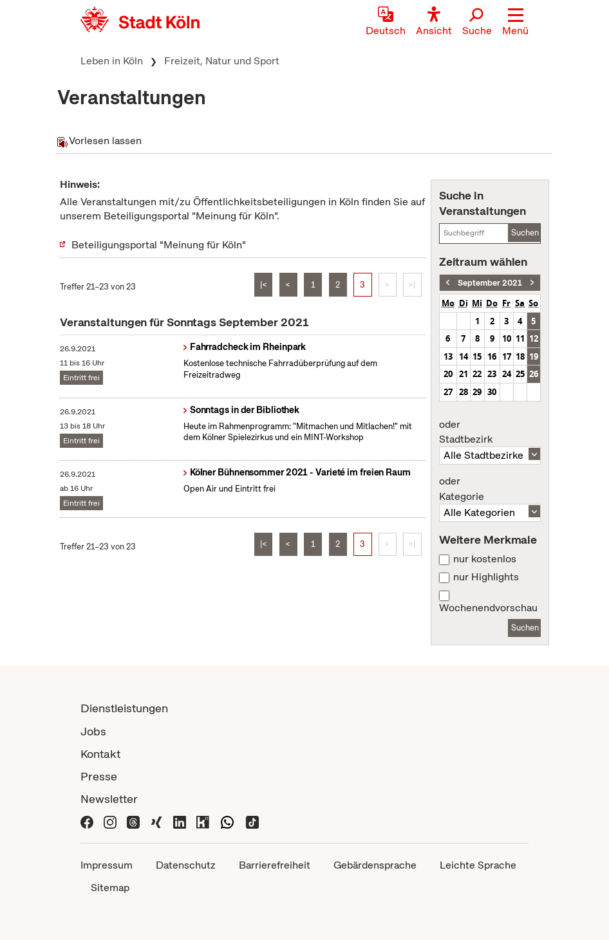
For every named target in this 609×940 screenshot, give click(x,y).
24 (506, 374)
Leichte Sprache (478, 865)
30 (491, 392)
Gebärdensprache (375, 865)
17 (506, 356)
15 (477, 356)
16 (491, 356)
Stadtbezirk (490, 432)
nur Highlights (486, 577)
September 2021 (490, 282)
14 (463, 356)
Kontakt (100, 753)
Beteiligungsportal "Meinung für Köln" (158, 245)
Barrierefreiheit (274, 865)
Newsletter (109, 798)
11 (520, 338)
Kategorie (490, 489)
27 (448, 392)
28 (463, 392)
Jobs (93, 731)
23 (491, 374)
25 (520, 374)
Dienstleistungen (124, 708)
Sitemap (110, 887)
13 (448, 356)
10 (506, 338)
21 (463, 374)
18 (520, 356)
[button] (515, 22)
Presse (98, 776)
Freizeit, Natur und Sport (221, 61)
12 (533, 338)
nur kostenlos (484, 559)
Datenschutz (186, 865)
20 (448, 374)
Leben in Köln (111, 61)
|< (263, 284)
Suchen (525, 232)
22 (477, 374)
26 (533, 374)
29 (477, 392)
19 (533, 356)
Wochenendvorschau (488, 608)
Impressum (106, 865)
